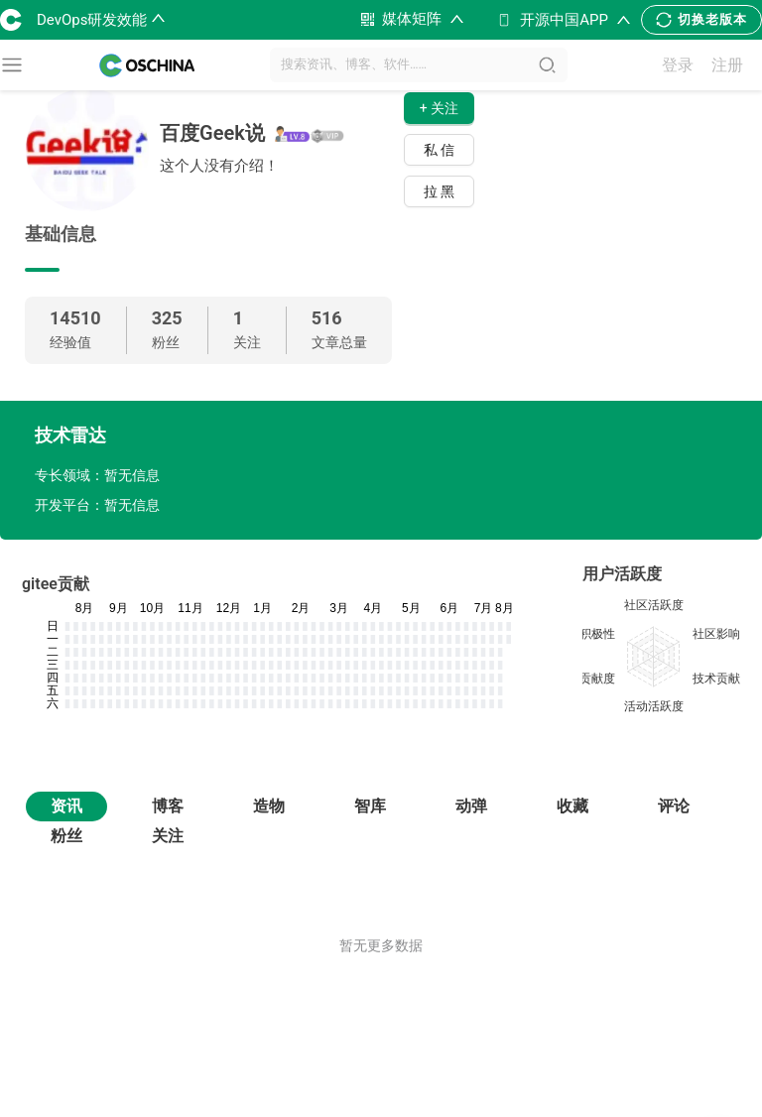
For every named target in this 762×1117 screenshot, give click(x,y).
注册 (727, 65)
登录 (678, 65)
